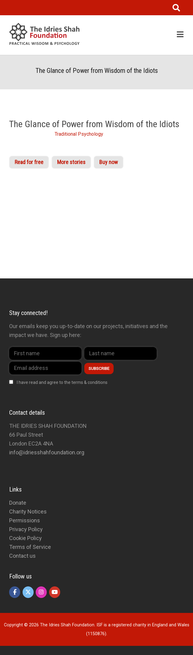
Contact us (22, 556)
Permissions (24, 520)
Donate (17, 502)
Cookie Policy (25, 538)
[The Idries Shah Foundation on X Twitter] (28, 592)
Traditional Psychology (79, 134)
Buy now (108, 162)
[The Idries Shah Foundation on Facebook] (14, 592)
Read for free (29, 162)
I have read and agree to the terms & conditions (62, 382)
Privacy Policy (26, 529)
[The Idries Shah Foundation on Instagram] (41, 592)
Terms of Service (30, 547)
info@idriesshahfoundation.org (46, 452)
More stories (71, 162)
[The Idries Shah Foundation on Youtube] (54, 592)
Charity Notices (28, 511)
